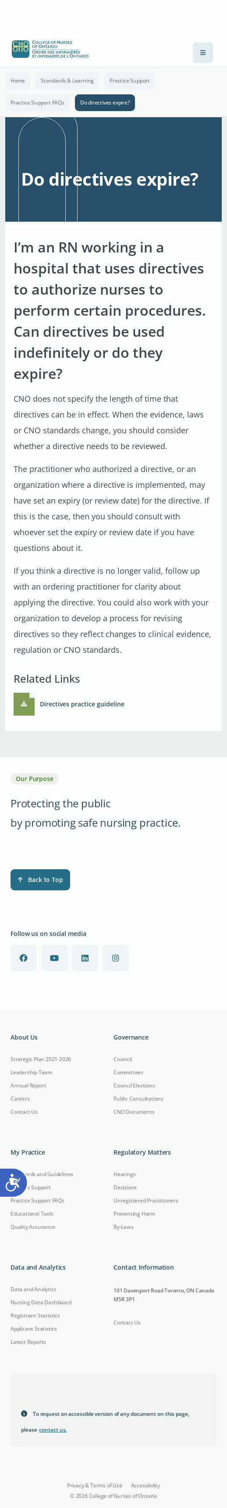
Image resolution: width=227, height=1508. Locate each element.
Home (18, 80)
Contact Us (24, 1112)
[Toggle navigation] (203, 52)
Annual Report (28, 1085)
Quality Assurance (33, 1227)
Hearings (124, 1174)
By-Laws (124, 1227)
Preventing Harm (134, 1213)
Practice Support (130, 80)
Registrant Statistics (35, 1315)
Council (123, 1059)
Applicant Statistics (34, 1328)
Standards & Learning (67, 80)
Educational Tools (32, 1213)
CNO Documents (134, 1112)
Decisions (125, 1187)
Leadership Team (31, 1072)
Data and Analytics (33, 1289)
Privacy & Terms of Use (94, 1486)
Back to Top (40, 879)
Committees (128, 1072)
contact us (53, 1429)
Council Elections (134, 1085)
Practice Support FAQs (37, 102)
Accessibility (145, 1486)
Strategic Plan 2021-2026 (41, 1059)
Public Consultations (138, 1098)
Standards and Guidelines (42, 1174)
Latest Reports (28, 1342)
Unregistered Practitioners (146, 1200)
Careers (20, 1098)
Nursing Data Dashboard (41, 1302)
